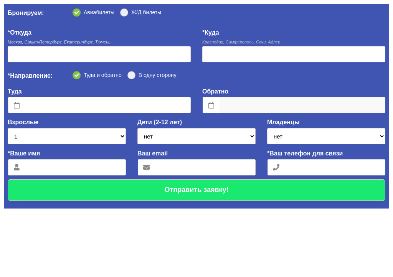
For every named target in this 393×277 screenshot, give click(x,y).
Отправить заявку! (196, 190)
